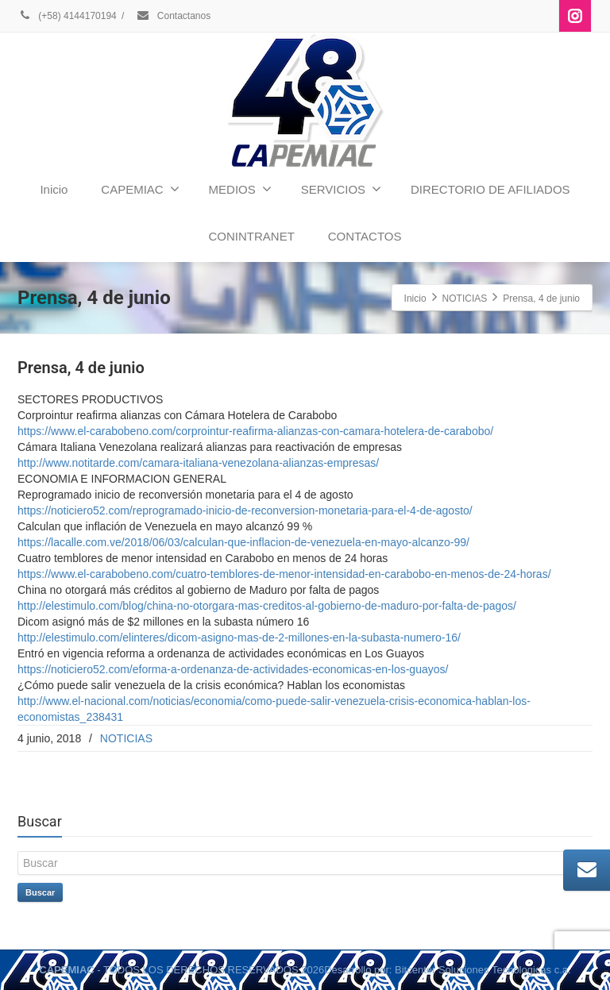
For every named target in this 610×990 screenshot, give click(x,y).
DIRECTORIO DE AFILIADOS (490, 189)
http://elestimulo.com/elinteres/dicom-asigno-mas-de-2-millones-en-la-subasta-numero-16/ (239, 637)
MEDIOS (240, 189)
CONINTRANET (251, 236)
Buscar (40, 892)
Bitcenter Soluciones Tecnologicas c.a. (483, 970)
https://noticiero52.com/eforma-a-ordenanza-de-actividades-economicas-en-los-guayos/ (232, 669)
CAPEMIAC (140, 189)
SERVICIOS (341, 189)
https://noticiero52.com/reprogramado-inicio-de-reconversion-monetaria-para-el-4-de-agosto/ (245, 510)
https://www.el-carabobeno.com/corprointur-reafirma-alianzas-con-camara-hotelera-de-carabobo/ (255, 431)
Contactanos (173, 15)
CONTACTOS (365, 236)
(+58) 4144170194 (67, 15)
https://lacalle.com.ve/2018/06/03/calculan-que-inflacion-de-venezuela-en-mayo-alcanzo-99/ (243, 542)
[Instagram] (575, 16)
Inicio (54, 189)
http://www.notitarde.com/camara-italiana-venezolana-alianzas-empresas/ (198, 462)
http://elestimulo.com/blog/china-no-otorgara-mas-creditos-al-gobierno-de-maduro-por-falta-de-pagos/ (266, 605)
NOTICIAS (126, 738)
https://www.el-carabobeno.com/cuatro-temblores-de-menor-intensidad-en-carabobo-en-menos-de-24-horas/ (284, 574)
